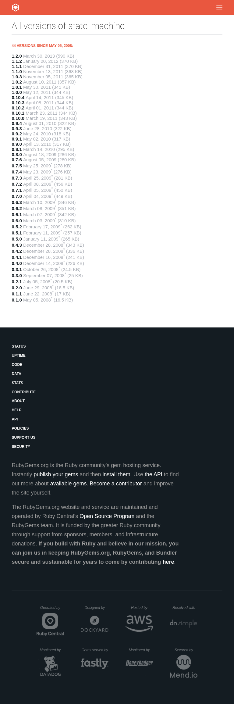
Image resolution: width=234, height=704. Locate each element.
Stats (17, 383)
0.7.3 (17, 177)
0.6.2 (17, 208)
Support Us (23, 437)
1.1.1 (17, 66)
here (168, 562)
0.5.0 (17, 238)
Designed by (96, 608)
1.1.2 (17, 61)
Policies (20, 428)
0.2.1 (17, 281)
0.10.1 (18, 113)
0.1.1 (17, 293)
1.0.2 (17, 81)
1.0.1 (17, 87)
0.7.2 (17, 184)
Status (19, 346)
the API (153, 474)
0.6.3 (17, 202)
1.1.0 (17, 71)
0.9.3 (17, 128)
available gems (68, 484)
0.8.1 (17, 149)
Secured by (186, 650)
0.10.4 (18, 97)
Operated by (52, 610)
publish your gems (56, 474)
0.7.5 (17, 165)
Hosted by (142, 608)
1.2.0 (17, 56)
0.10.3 (18, 102)
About (18, 401)
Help (16, 410)
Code (17, 365)
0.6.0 (17, 220)
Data (16, 374)
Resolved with (184, 608)
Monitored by (52, 650)
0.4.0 (17, 263)
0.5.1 (17, 232)
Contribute (24, 392)
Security (21, 447)
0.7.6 (17, 159)
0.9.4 (17, 123)
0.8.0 (17, 154)
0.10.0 (18, 118)
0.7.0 (17, 196)
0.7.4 (17, 171)
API (15, 419)
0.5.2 (17, 226)
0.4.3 (17, 245)
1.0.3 (17, 76)
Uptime (18, 355)
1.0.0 (17, 92)
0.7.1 (17, 190)
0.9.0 (17, 144)
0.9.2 (17, 133)
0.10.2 (18, 107)
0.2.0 (17, 287)
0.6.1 (17, 214)
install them (116, 474)
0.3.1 (17, 269)
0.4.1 (17, 257)
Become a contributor (116, 484)
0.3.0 (17, 275)
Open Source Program (107, 516)
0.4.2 (17, 251)
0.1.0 (17, 299)
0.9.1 (17, 138)
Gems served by (94, 650)
